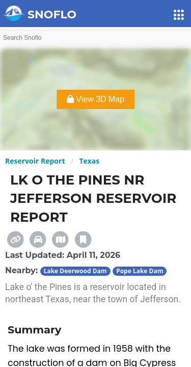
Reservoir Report (35, 161)
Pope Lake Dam (139, 271)
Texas (89, 161)
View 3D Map (95, 99)
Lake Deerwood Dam (75, 271)
